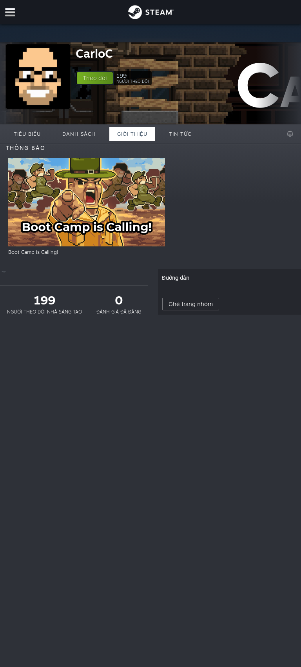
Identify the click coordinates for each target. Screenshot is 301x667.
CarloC (94, 53)
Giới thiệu (132, 134)
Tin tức (180, 134)
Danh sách (79, 134)
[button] (95, 78)
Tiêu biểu (27, 134)
